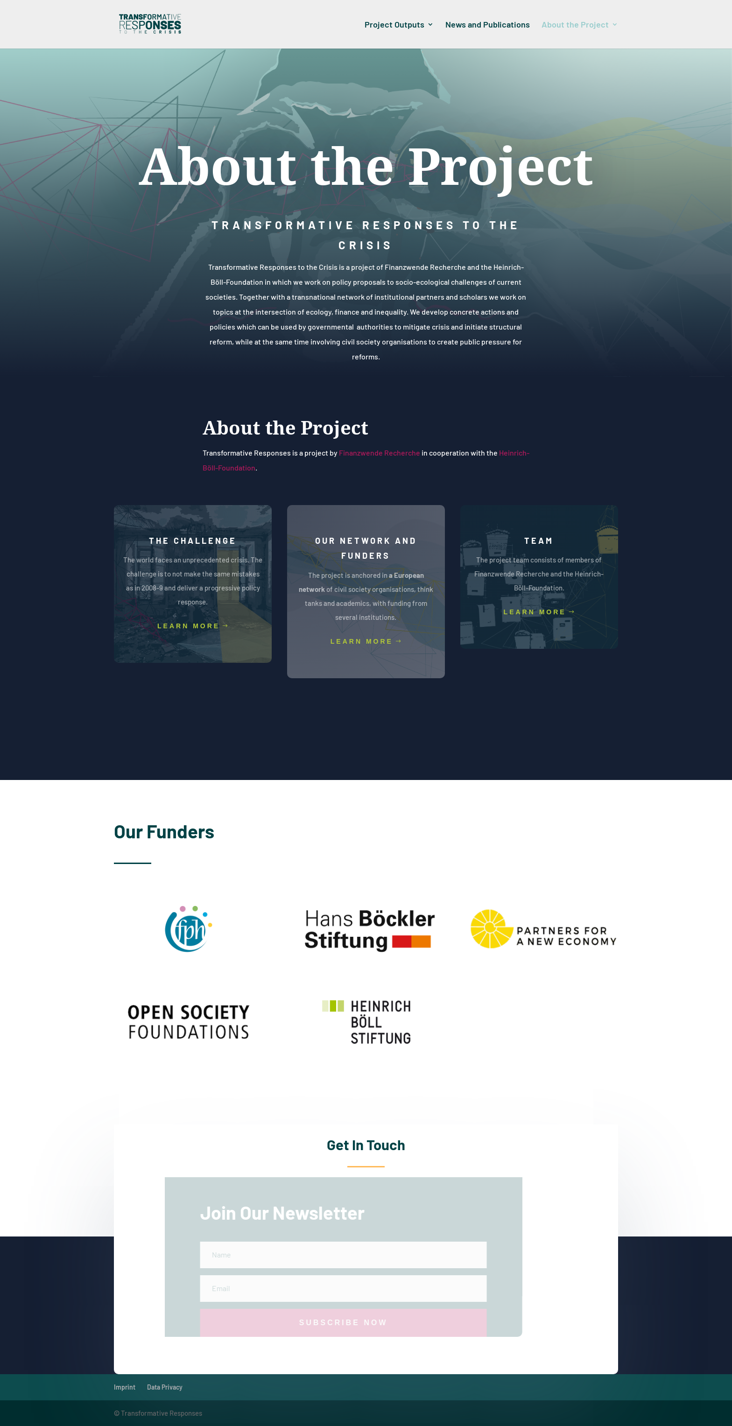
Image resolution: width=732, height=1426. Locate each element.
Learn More (188, 626)
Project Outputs (394, 25)
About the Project (575, 25)
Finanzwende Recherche (379, 452)
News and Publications (487, 25)
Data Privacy (165, 1387)
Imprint (124, 1387)
